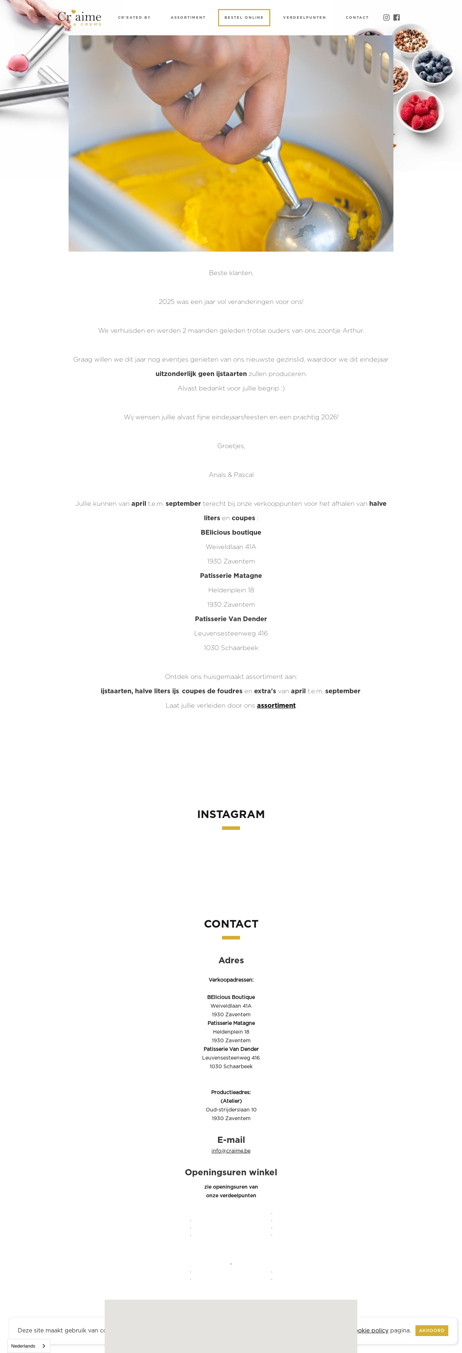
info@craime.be (231, 1151)
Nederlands (23, 1346)
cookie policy (369, 1331)
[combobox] (28, 1346)
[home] (79, 18)
